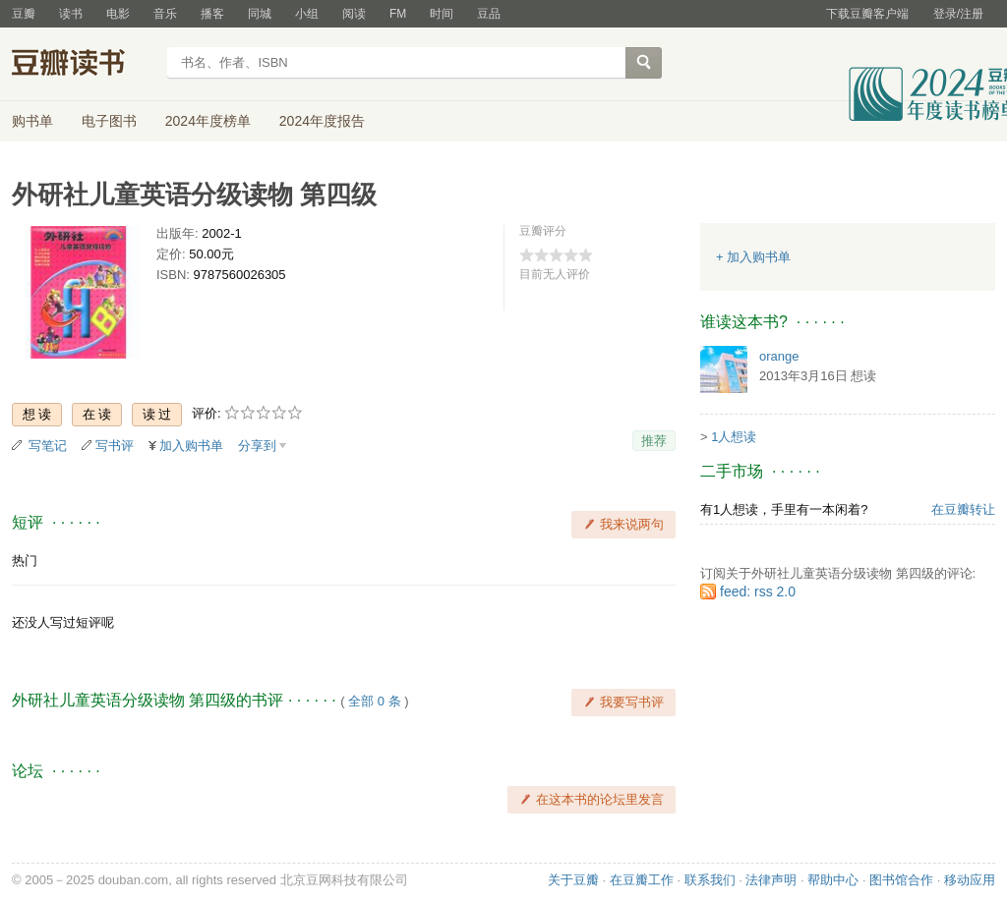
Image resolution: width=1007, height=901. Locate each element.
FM (397, 14)
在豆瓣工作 (642, 880)
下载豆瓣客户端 (867, 14)
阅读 (354, 14)
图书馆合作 (901, 880)
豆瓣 (23, 14)
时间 (441, 14)
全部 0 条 (374, 701)
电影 (118, 14)
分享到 (257, 445)
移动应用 (969, 880)
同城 (259, 14)
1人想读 (733, 436)
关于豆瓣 (573, 880)
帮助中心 (833, 880)
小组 (307, 14)
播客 (212, 14)
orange (779, 356)
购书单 (32, 121)
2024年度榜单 (208, 121)
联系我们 (710, 880)
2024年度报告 (322, 121)
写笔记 (48, 445)
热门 (24, 560)
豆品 (489, 14)
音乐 (165, 14)
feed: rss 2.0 (758, 591)
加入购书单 (191, 445)
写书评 (114, 445)
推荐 (654, 440)
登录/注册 (958, 14)
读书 (71, 14)
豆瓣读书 (83, 64)
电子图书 (109, 121)
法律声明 (771, 880)
